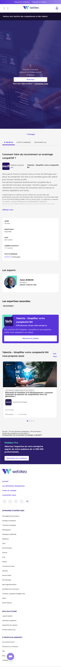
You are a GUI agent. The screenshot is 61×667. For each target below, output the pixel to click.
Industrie (5, 571)
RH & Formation (36, 431)
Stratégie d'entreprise (9, 521)
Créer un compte (9, 490)
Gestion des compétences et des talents (15, 433)
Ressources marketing (22, 2)
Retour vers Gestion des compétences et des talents (25, 16)
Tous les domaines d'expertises (19, 431)
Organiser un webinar (39, 2)
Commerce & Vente (8, 566)
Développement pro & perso (10, 516)
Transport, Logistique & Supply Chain (13, 593)
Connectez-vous (9, 495)
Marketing (5, 539)
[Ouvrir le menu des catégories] (4, 8)
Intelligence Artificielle (9, 534)
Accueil (4, 431)
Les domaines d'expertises (13, 486)
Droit (3, 557)
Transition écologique (9, 525)
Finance (4, 552)
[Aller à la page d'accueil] (32, 8)
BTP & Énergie (6, 580)
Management (6, 530)
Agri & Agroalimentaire (9, 584)
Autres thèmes (7, 603)
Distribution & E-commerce (10, 589)
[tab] (8, 142)
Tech (3, 543)
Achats (4, 562)
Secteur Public (6, 575)
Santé (4, 598)
